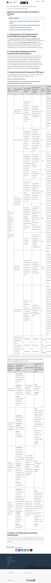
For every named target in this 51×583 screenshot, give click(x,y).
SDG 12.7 (48, 248)
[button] (24, 3)
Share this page (10, 547)
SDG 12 (48, 125)
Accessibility (9, 559)
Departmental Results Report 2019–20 (28, 6)
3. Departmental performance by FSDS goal (19, 27)
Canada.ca (38, 1)
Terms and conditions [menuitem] (28, 572)
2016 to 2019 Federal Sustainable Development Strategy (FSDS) (24, 38)
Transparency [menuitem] (10, 572)
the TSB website (35, 68)
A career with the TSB (11, 560)
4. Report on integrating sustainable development (21, 29)
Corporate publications (15, 6)
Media (8, 564)
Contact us (9, 562)
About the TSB (9, 557)
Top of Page (10, 580)
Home (8, 6)
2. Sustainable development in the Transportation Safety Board (24, 25)
